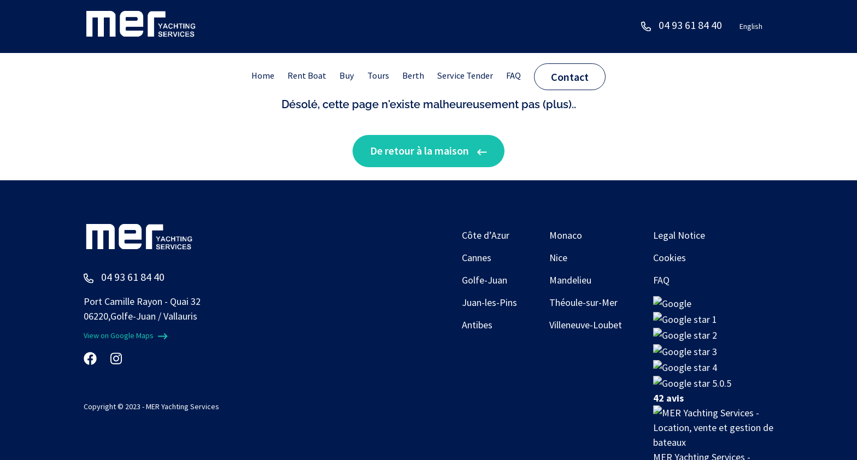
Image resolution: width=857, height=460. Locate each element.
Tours (378, 75)
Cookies (669, 257)
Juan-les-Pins (489, 302)
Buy (345, 75)
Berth (414, 75)
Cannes (476, 257)
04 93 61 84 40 (690, 25)
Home (256, 75)
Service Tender (469, 75)
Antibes (477, 325)
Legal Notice (679, 235)
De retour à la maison (428, 150)
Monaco (565, 235)
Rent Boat (304, 75)
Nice (558, 257)
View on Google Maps (126, 335)
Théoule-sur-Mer (583, 302)
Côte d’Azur (485, 235)
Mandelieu (570, 280)
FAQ (520, 75)
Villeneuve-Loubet (585, 325)
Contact (577, 77)
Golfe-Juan (484, 280)
